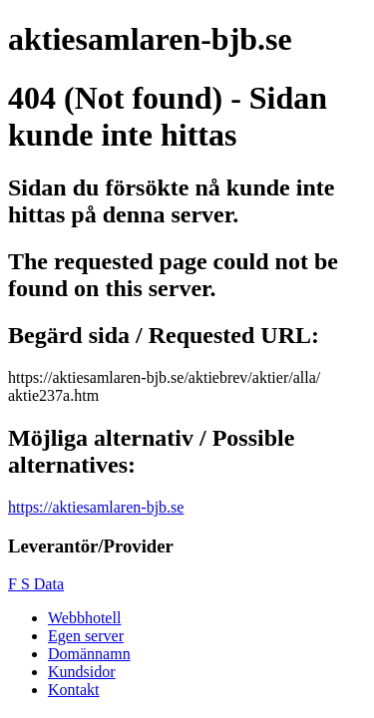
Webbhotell (84, 617)
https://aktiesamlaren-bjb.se (96, 507)
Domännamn (89, 653)
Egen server (86, 635)
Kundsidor (82, 671)
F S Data (36, 583)
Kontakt (74, 689)
